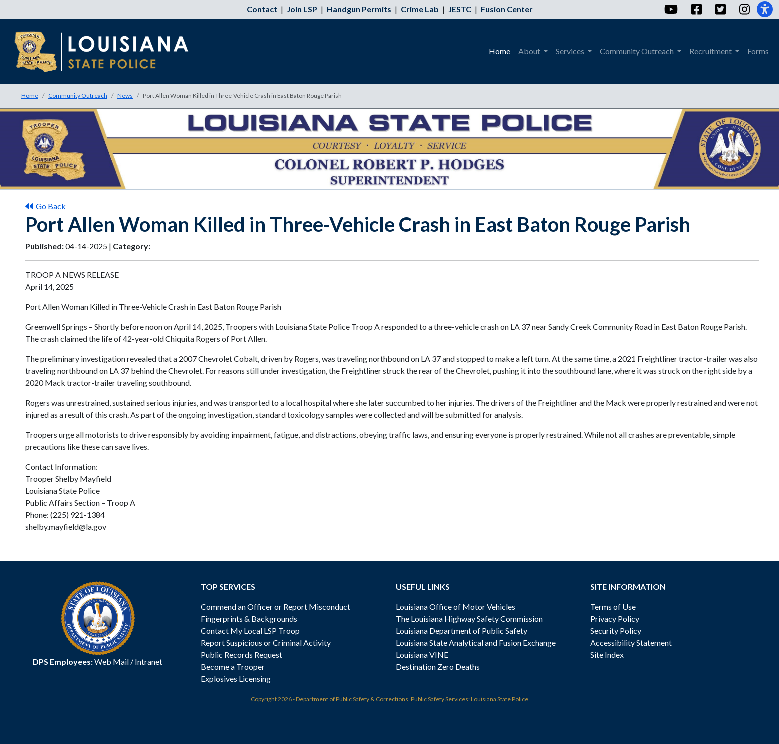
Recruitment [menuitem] (711, 51)
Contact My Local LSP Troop (250, 631)
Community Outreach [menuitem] (637, 51)
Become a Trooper (233, 667)
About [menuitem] (530, 51)
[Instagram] (744, 9)
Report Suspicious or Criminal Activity (266, 643)
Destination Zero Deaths (438, 667)
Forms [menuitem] (758, 51)
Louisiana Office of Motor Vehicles (455, 607)
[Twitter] (720, 9)
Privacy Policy (614, 619)
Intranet (148, 661)
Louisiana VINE (422, 655)
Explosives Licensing (236, 679)
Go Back (45, 206)
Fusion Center (507, 9)
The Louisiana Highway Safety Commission (469, 619)
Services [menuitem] (571, 51)
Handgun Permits (359, 9)
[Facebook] (696, 9)
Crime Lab (420, 9)
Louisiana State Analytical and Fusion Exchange (476, 643)
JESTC (459, 9)
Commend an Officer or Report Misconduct (275, 607)
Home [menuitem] (499, 51)
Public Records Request (241, 655)
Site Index (607, 655)
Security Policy (615, 631)
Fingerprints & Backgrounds (249, 619)
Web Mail (111, 661)
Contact (262, 9)
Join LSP (302, 9)
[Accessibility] (765, 10)
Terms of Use (613, 607)
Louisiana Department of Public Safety (461, 631)
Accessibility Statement (631, 643)
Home (29, 96)
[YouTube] (670, 9)
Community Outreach (77, 96)
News (125, 96)
